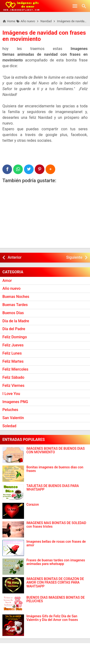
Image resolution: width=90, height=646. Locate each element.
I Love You (11, 393)
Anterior (15, 257)
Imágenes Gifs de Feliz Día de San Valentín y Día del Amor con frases (52, 618)
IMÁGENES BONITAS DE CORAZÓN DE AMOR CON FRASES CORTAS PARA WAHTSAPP (55, 582)
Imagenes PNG (15, 402)
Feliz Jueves (13, 345)
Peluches (10, 409)
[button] (50, 169)
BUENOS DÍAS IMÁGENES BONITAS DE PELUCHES (55, 599)
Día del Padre (13, 329)
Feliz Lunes (12, 353)
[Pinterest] (39, 169)
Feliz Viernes (13, 385)
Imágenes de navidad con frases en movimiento (44, 35)
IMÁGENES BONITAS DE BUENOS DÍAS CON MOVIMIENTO (55, 450)
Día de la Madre (15, 321)
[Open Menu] (75, 6)
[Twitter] (29, 169)
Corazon (32, 504)
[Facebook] (7, 169)
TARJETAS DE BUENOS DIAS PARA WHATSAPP (52, 487)
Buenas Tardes (15, 304)
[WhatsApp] (18, 169)
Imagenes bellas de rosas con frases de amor (56, 543)
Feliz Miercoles (15, 369)
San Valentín (13, 418)
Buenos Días (13, 313)
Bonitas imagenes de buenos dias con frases (54, 469)
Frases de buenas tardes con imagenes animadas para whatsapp (55, 562)
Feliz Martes (13, 361)
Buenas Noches (15, 296)
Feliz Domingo (14, 337)
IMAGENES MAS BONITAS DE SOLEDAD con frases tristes (56, 524)
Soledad (9, 426)
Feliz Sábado (13, 377)
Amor (7, 280)
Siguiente (74, 257)
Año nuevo (11, 288)
